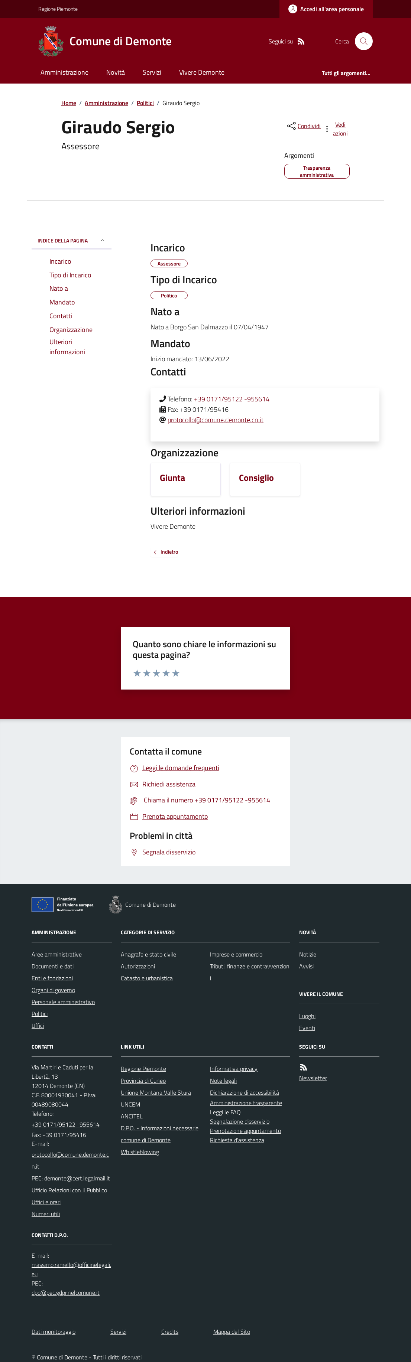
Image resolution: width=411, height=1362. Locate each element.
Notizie (307, 954)
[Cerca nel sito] (361, 41)
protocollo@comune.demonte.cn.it (215, 420)
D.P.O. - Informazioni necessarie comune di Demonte (159, 1134)
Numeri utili (46, 1213)
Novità (115, 72)
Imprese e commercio (236, 954)
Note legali (223, 1080)
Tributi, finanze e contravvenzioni (249, 972)
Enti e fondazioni (52, 978)
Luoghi (307, 1015)
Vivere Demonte (201, 72)
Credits (169, 1331)
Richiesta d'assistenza (237, 1139)
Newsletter (313, 1077)
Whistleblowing (140, 1151)
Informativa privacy (234, 1068)
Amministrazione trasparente (246, 1102)
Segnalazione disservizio (239, 1121)
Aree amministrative (57, 954)
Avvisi (306, 966)
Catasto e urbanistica (147, 978)
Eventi (307, 1027)
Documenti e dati (53, 966)
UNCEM (130, 1104)
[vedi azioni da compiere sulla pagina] (336, 129)
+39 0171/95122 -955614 (231, 399)
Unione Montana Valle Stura (156, 1092)
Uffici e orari (46, 1202)
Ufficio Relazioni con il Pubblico (69, 1190)
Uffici (38, 1025)
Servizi (152, 72)
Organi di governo (53, 989)
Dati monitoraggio (53, 1331)
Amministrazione (64, 72)
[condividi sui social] (303, 126)
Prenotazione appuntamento (245, 1130)
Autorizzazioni (138, 966)
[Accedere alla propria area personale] (326, 9)
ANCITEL (132, 1116)
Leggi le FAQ (225, 1112)
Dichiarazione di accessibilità (244, 1092)
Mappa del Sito (231, 1331)
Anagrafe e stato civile (148, 954)
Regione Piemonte (58, 9)
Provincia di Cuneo (143, 1080)
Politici (145, 102)
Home (68, 102)
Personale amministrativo (63, 1001)
